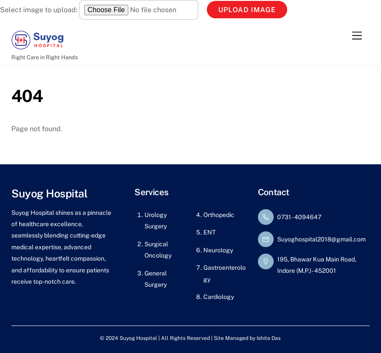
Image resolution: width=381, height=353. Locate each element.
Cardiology (218, 296)
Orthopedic (218, 214)
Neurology (218, 250)
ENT (209, 232)
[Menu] (357, 35)
